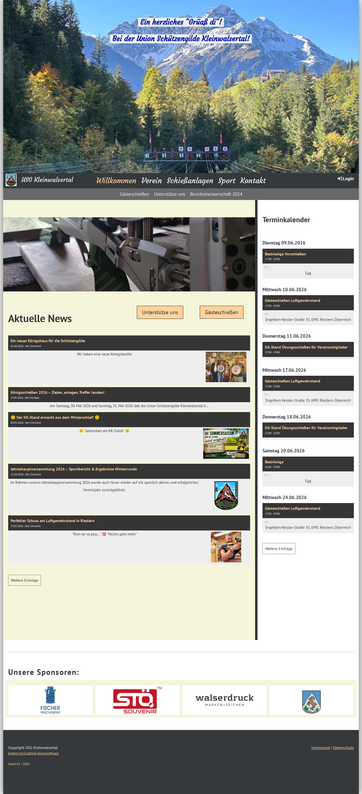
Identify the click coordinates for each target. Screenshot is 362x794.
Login (345, 178)
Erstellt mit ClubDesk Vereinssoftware (33, 753)
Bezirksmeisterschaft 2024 (216, 194)
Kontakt (253, 180)
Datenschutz (343, 747)
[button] (308, 264)
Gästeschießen (134, 194)
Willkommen (116, 180)
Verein (151, 180)
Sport (226, 180)
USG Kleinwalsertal (47, 180)
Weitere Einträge (24, 580)
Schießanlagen (190, 180)
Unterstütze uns (169, 194)
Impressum (320, 747)
